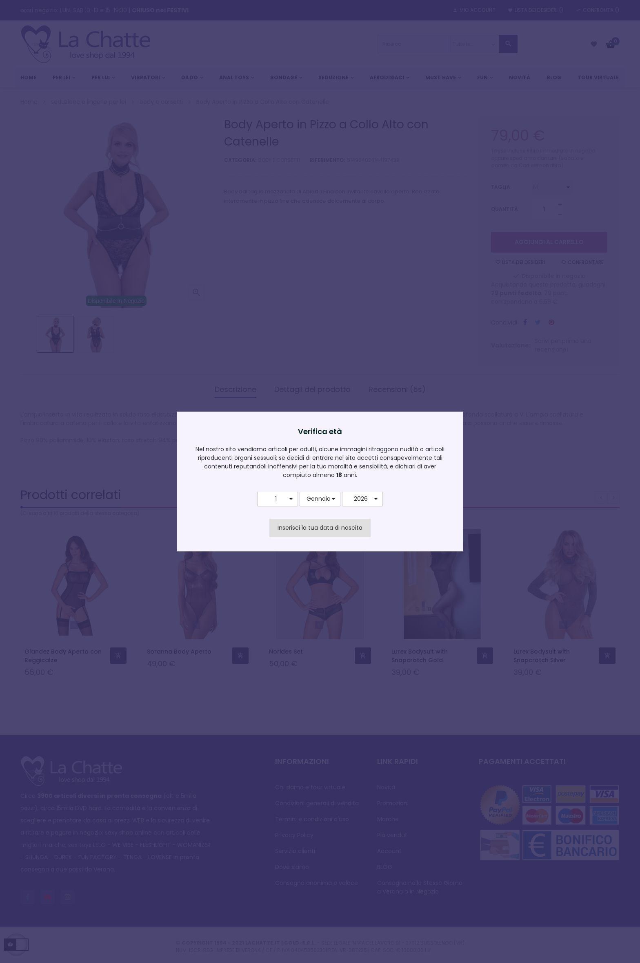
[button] (277, 499)
